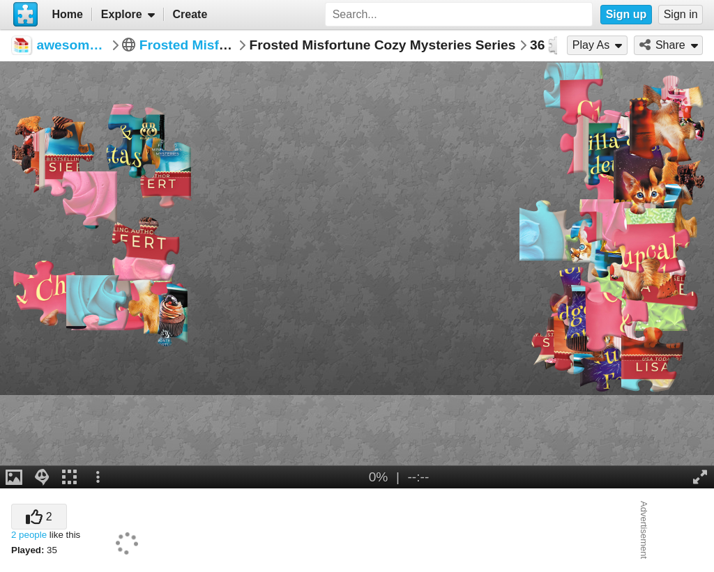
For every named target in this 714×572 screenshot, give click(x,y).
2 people (29, 535)
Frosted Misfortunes (203, 45)
